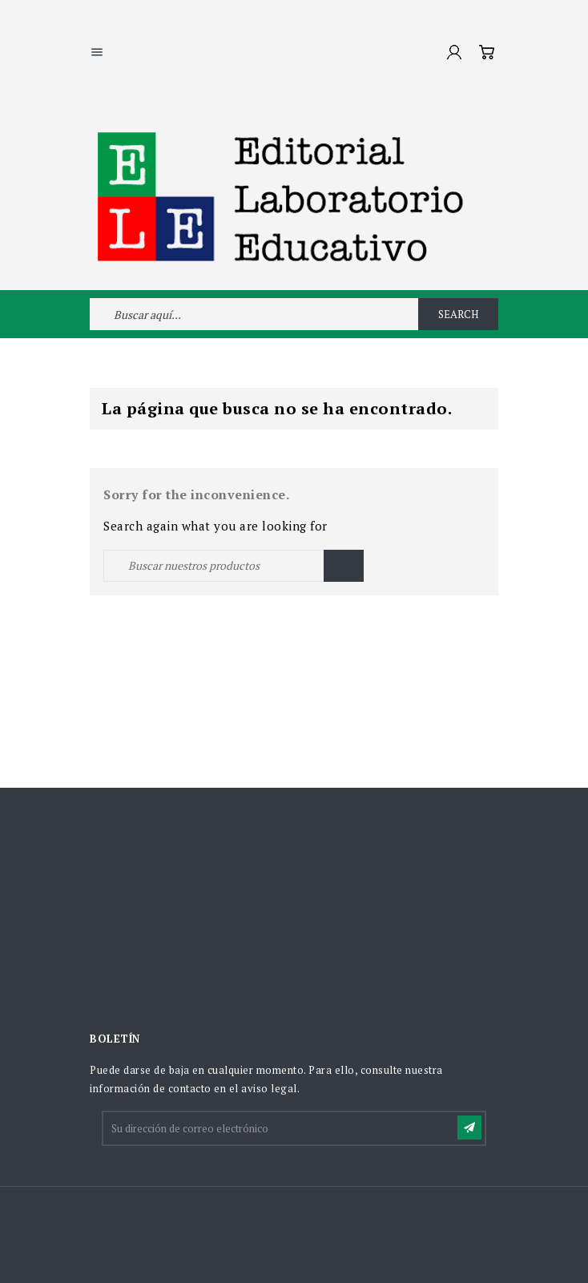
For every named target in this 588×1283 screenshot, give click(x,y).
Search (458, 314)
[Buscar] (233, 566)
